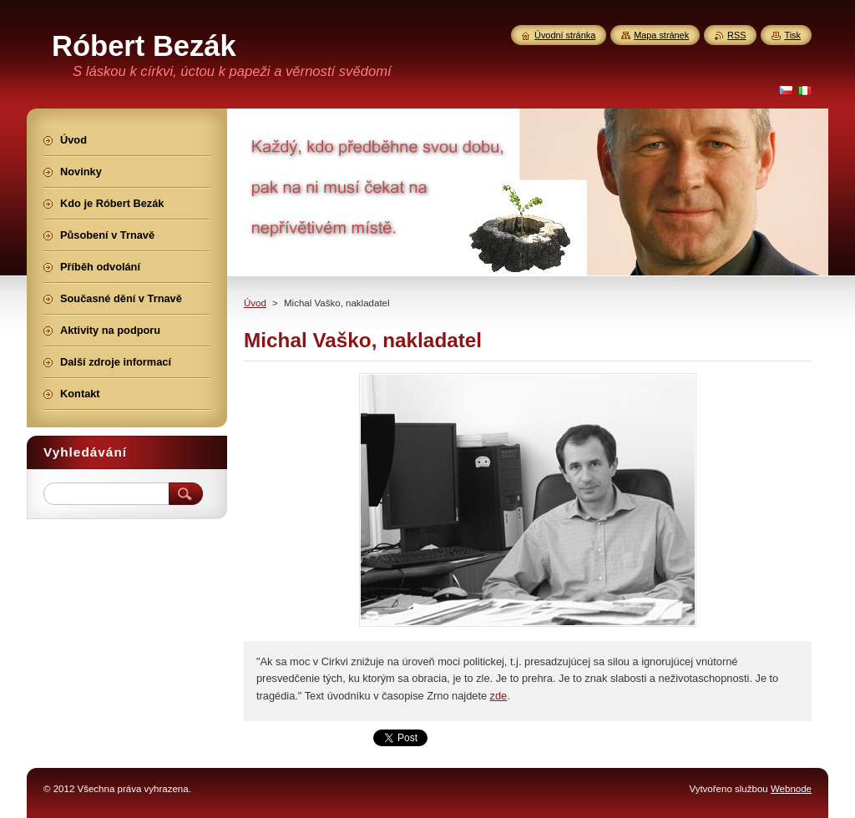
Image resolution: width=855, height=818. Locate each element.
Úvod (255, 303)
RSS (736, 35)
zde (499, 695)
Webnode (791, 789)
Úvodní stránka (564, 35)
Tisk (792, 35)
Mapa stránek (661, 35)
